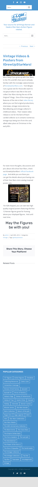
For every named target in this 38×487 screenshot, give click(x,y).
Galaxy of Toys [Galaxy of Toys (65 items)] (9, 400)
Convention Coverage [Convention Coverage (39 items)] (11, 385)
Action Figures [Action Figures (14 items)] (19, 378)
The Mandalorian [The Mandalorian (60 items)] (10, 441)
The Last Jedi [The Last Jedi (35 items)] (24, 437)
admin (7, 235)
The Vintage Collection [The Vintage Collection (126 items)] (11, 452)
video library (28, 100)
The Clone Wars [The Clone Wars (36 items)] (23, 430)
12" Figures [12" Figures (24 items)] (8, 378)
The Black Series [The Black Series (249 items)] (9, 430)
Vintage (5, 237)
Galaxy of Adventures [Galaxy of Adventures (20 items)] (23, 396)
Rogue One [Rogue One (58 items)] (8, 415)
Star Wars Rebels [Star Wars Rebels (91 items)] (10, 422)
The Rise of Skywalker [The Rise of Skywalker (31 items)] (11, 448)
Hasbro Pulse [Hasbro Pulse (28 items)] (20, 400)
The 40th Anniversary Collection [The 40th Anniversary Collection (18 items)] (15, 426)
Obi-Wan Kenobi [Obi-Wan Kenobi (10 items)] (22, 407)
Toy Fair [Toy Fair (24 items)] (25, 456)
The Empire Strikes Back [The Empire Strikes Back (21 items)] (12, 433)
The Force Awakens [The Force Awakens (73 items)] (10, 437)
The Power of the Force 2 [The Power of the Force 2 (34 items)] (12, 444)
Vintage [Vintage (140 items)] (6, 463)
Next (31, 46)
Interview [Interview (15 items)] (15, 404)
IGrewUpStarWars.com (13, 86)
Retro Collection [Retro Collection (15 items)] (9, 411)
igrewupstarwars (18, 237)
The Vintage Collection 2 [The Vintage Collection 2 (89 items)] (12, 456)
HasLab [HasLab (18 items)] (30, 400)
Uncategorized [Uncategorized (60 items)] (27, 459)
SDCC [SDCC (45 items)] (28, 415)
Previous (24, 46)
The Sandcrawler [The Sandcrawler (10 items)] (27, 448)
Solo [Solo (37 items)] (5, 419)
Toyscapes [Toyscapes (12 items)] (15, 459)
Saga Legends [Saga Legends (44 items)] (19, 415)
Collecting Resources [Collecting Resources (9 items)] (11, 381)
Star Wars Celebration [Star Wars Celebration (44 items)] (17, 419)
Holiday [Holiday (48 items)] (6, 404)
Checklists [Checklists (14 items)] (30, 378)
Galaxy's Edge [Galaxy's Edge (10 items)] (8, 396)
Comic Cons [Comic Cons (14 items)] (25, 381)
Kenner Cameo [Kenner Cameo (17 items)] (26, 404)
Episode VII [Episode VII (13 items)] (8, 393)
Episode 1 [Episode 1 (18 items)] (25, 389)
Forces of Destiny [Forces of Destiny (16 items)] (20, 393)
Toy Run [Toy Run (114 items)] (7, 459)
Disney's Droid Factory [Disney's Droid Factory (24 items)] (11, 389)
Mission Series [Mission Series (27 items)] (9, 407)
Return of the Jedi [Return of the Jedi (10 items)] (23, 411)
